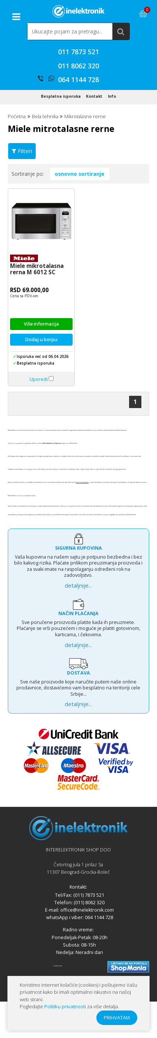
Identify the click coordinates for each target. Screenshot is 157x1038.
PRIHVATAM (117, 1017)
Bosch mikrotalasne (82, 501)
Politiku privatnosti (65, 1006)
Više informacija (41, 343)
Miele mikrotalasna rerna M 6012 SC (37, 288)
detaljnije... (78, 604)
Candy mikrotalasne (95, 501)
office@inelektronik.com (87, 929)
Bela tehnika (45, 135)
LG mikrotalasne (121, 501)
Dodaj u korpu (41, 358)
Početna (17, 135)
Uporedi (38, 398)
